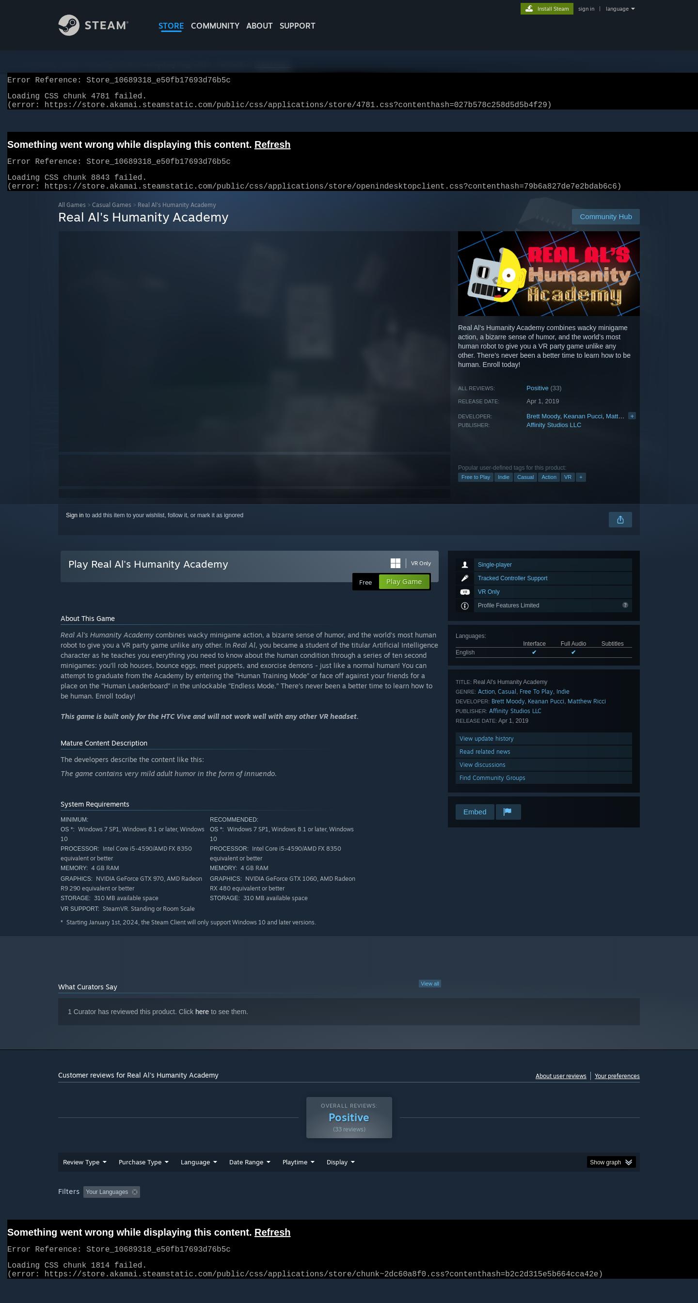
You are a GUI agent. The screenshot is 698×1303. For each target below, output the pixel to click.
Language (195, 1173)
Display (337, 1173)
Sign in (75, 527)
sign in (586, 8)
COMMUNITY (215, 26)
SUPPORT (298, 26)
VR (567, 489)
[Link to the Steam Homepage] (100, 33)
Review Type (81, 1173)
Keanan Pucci (583, 427)
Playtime (295, 1173)
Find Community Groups (492, 789)
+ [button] (580, 489)
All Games (72, 216)
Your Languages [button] (107, 1203)
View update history (487, 750)
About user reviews (561, 1087)
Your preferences (617, 1087)
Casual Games (111, 216)
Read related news (485, 763)
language (617, 8)
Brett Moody (543, 427)
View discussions (483, 776)
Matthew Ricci (625, 427)
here (202, 1023)
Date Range (246, 1173)
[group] (349, 1204)
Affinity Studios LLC (553, 436)
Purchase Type (140, 1173)
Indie (503, 489)
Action (548, 489)
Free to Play (475, 489)
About (259, 26)
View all (430, 995)
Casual (525, 489)
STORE (171, 26)
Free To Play (536, 703)
